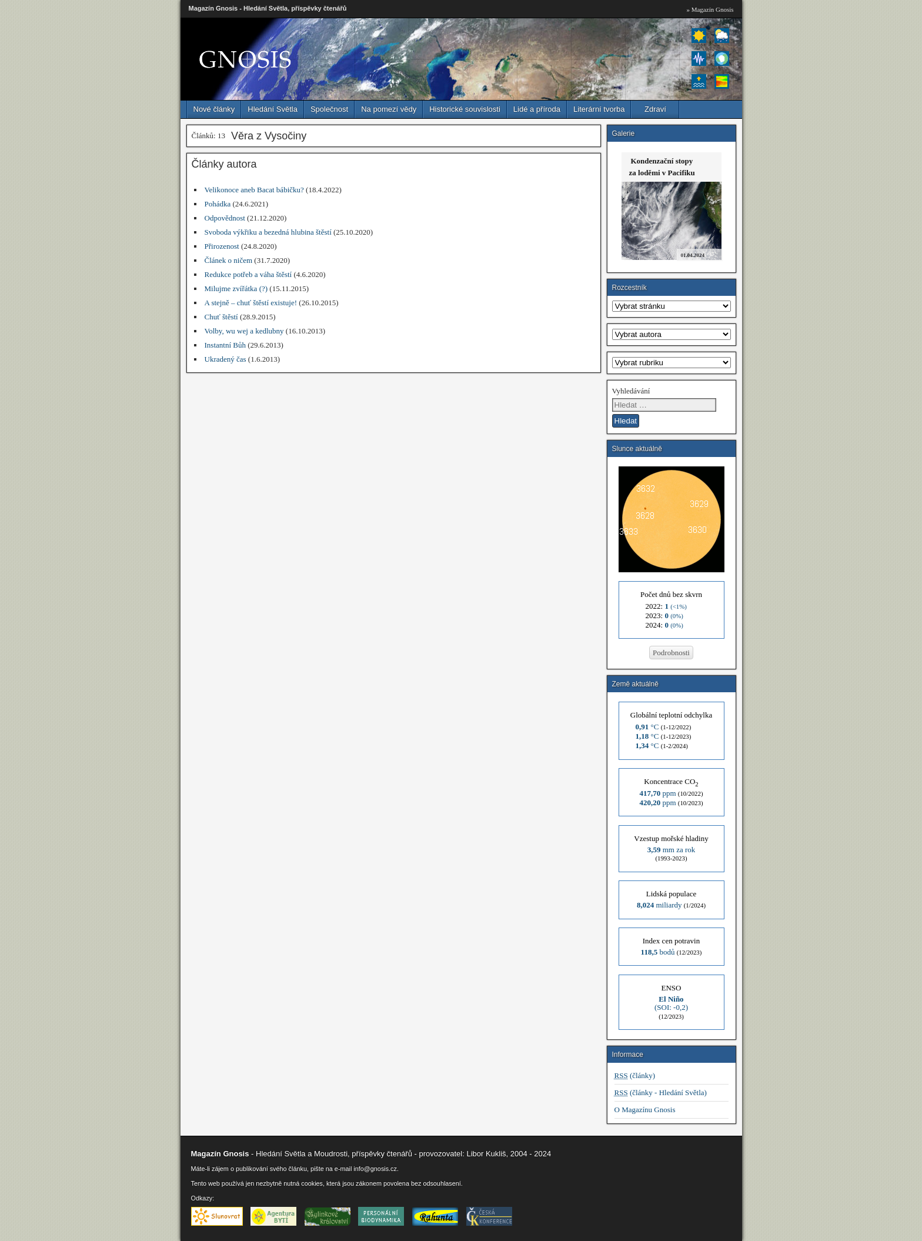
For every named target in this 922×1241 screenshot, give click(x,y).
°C (647, 726)
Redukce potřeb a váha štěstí (248, 274)
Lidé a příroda (536, 109)
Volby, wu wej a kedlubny (244, 330)
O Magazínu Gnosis (645, 1109)
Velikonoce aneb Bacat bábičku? (254, 189)
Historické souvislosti (464, 109)
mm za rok (671, 849)
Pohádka (218, 203)
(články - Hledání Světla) (660, 1092)
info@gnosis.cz (375, 1168)
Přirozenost (222, 246)
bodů (658, 952)
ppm (657, 793)
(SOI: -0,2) (671, 1003)
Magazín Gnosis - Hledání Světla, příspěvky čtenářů (268, 8)
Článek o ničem (229, 260)
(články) (635, 1075)
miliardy (659, 904)
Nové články (214, 109)
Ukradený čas (225, 359)
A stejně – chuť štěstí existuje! (251, 302)
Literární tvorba (598, 109)
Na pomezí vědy (388, 109)
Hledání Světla (273, 109)
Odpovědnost (225, 217)
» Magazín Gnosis (709, 9)
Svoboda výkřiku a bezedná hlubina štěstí (268, 232)
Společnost (329, 109)
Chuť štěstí (221, 316)
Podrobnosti (671, 652)
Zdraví (655, 109)
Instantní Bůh (225, 345)
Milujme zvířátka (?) (236, 288)
